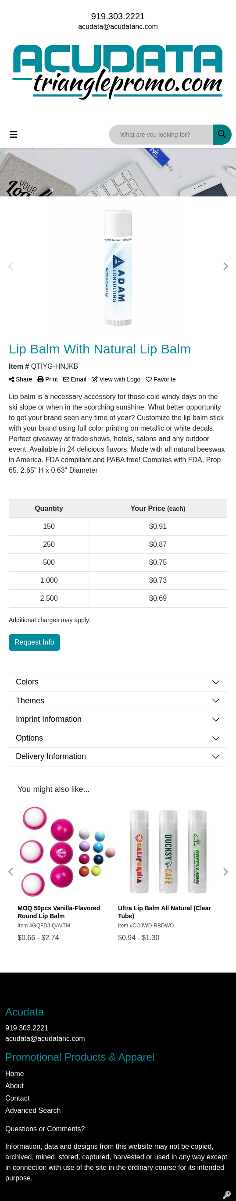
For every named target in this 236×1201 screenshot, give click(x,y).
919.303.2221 (118, 16)
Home (14, 1073)
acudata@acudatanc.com (118, 26)
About (14, 1086)
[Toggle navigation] (13, 134)
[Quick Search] (161, 135)
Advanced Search (33, 1110)
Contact (17, 1098)
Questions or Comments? (45, 1129)
